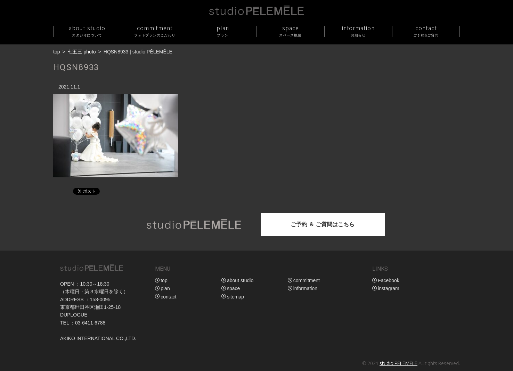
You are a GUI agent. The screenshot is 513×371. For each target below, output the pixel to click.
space (290, 31)
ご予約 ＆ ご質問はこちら (323, 224)
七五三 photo (82, 51)
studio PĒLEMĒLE (398, 363)
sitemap (235, 297)
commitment (155, 31)
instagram (388, 288)
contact (426, 31)
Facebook (388, 280)
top (56, 51)
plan (222, 31)
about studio (87, 31)
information (358, 31)
